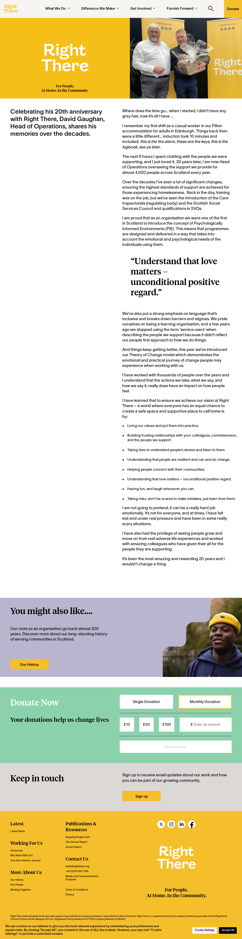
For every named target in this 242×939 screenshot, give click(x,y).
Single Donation (146, 702)
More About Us (26, 872)
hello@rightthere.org (77, 866)
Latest (17, 823)
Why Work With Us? (21, 855)
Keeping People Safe (78, 837)
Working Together (20, 890)
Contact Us (77, 859)
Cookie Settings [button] (204, 930)
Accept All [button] (228, 930)
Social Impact (74, 847)
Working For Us (26, 843)
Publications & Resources (81, 826)
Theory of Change (145, 355)
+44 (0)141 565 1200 (77, 871)
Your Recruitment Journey (25, 860)
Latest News (17, 831)
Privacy (70, 895)
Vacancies (16, 851)
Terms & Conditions (77, 890)
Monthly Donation (205, 702)
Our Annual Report (76, 842)
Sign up (141, 796)
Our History (29, 664)
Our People (16, 885)
